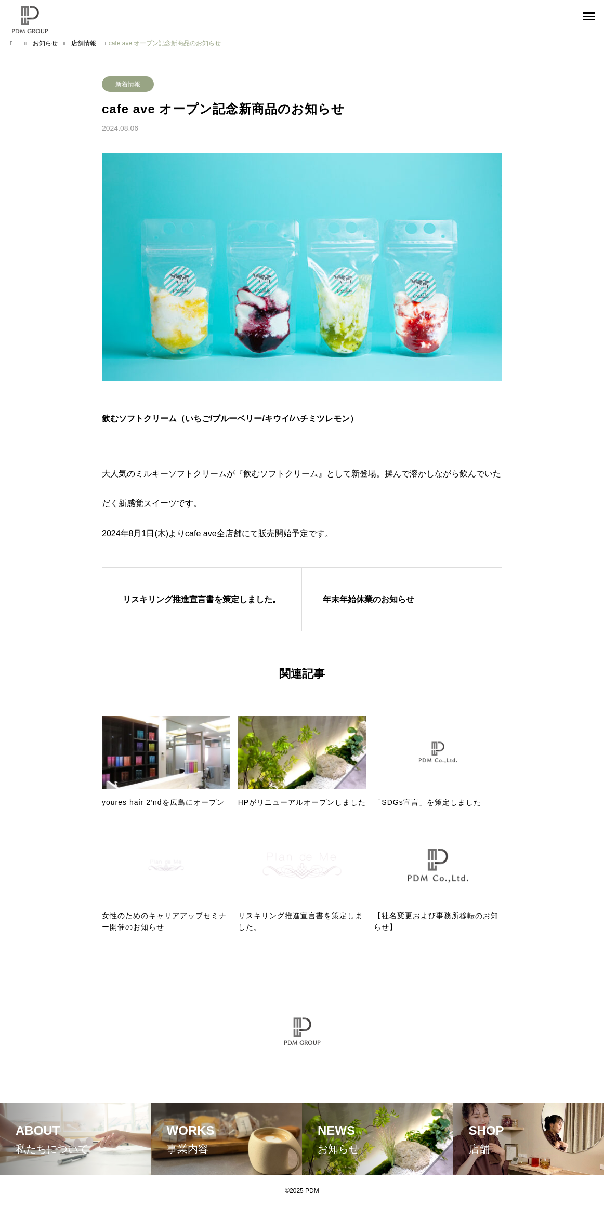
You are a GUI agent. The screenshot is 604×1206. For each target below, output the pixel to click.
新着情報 (127, 84)
